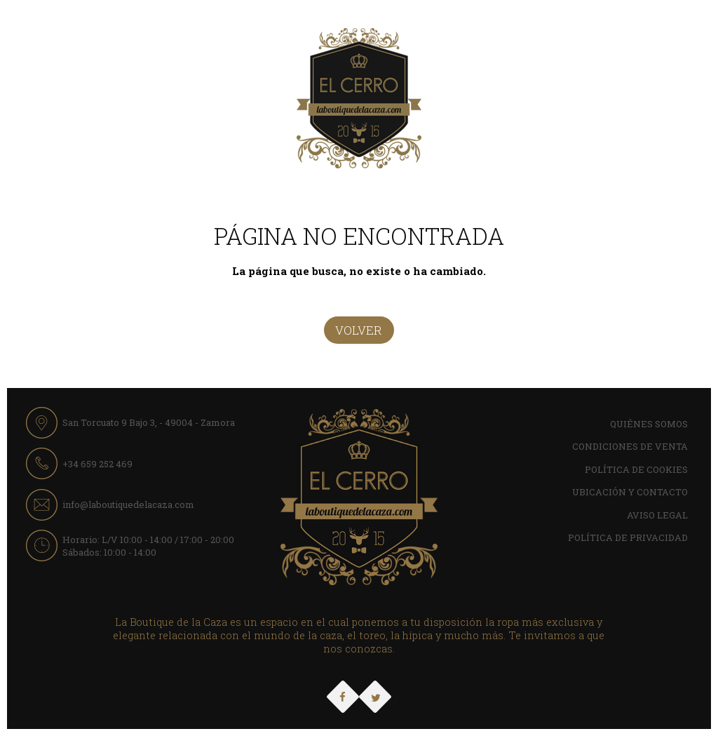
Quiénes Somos (649, 423)
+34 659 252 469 (97, 463)
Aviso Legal (657, 515)
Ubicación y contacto (630, 492)
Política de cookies (636, 469)
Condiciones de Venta (630, 446)
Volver (358, 330)
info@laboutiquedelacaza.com (128, 504)
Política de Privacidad (628, 537)
